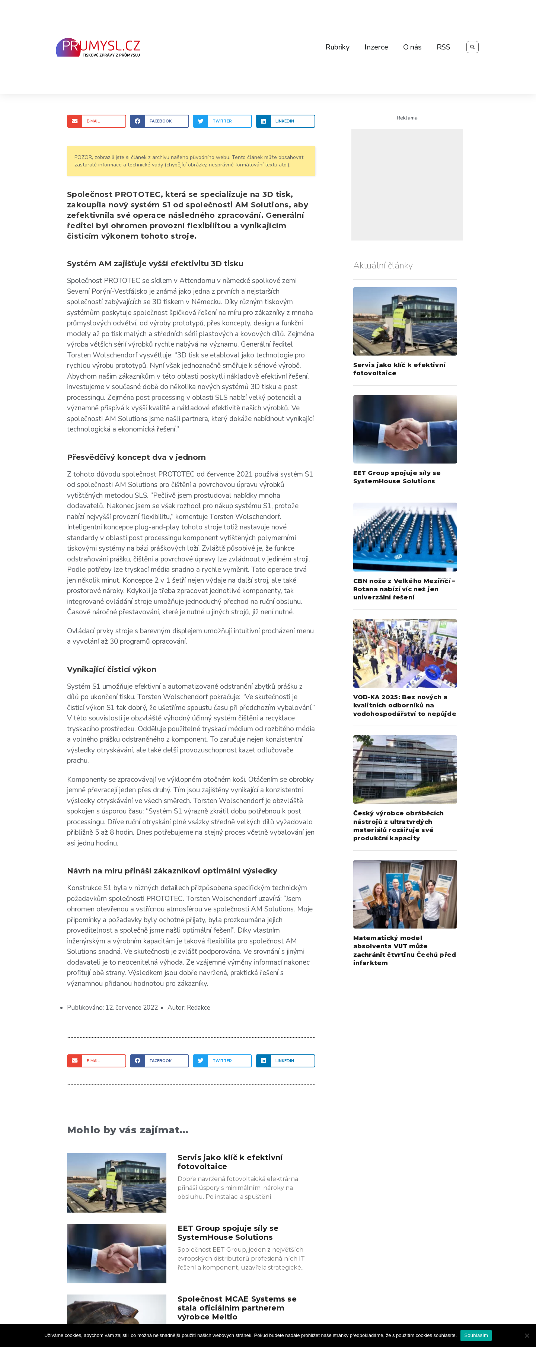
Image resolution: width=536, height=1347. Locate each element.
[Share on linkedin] (285, 121)
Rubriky (337, 47)
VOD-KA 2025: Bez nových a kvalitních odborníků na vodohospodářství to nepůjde (404, 705)
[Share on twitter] (222, 121)
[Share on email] (96, 121)
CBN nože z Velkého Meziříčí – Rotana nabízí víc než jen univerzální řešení (404, 589)
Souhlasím (476, 1335)
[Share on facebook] (159, 121)
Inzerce (376, 47)
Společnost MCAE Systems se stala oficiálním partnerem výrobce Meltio (237, 1308)
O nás (412, 47)
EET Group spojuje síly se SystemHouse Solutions (228, 1233)
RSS (443, 47)
